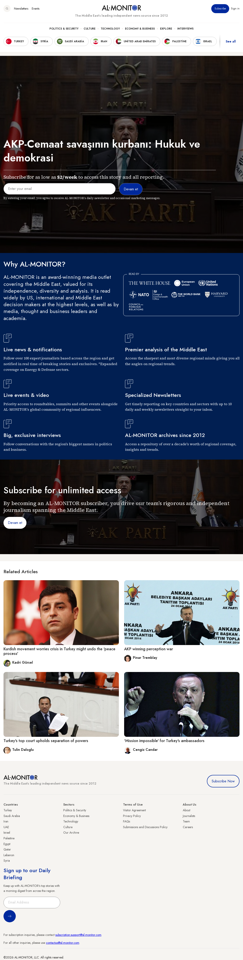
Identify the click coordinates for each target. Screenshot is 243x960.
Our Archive (71, 832)
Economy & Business (140, 28)
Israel (7, 832)
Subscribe (220, 9)
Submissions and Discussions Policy (145, 827)
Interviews (185, 28)
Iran (6, 821)
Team (186, 821)
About (186, 810)
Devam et (15, 522)
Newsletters (21, 8)
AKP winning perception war (148, 649)
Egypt (7, 844)
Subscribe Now (223, 781)
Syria (7, 860)
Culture (89, 28)
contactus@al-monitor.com (62, 943)
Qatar (7, 849)
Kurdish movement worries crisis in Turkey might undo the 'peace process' (59, 651)
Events (35, 8)
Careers (188, 827)
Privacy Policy (132, 816)
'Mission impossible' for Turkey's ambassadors (164, 741)
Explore (166, 28)
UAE (6, 827)
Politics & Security (63, 28)
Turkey (8, 810)
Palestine (9, 838)
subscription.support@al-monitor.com (78, 935)
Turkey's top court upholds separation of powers (46, 741)
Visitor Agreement (134, 810)
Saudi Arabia (12, 816)
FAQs (126, 821)
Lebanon (9, 855)
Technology (110, 28)
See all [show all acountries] (231, 41)
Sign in (235, 9)
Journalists (189, 816)
